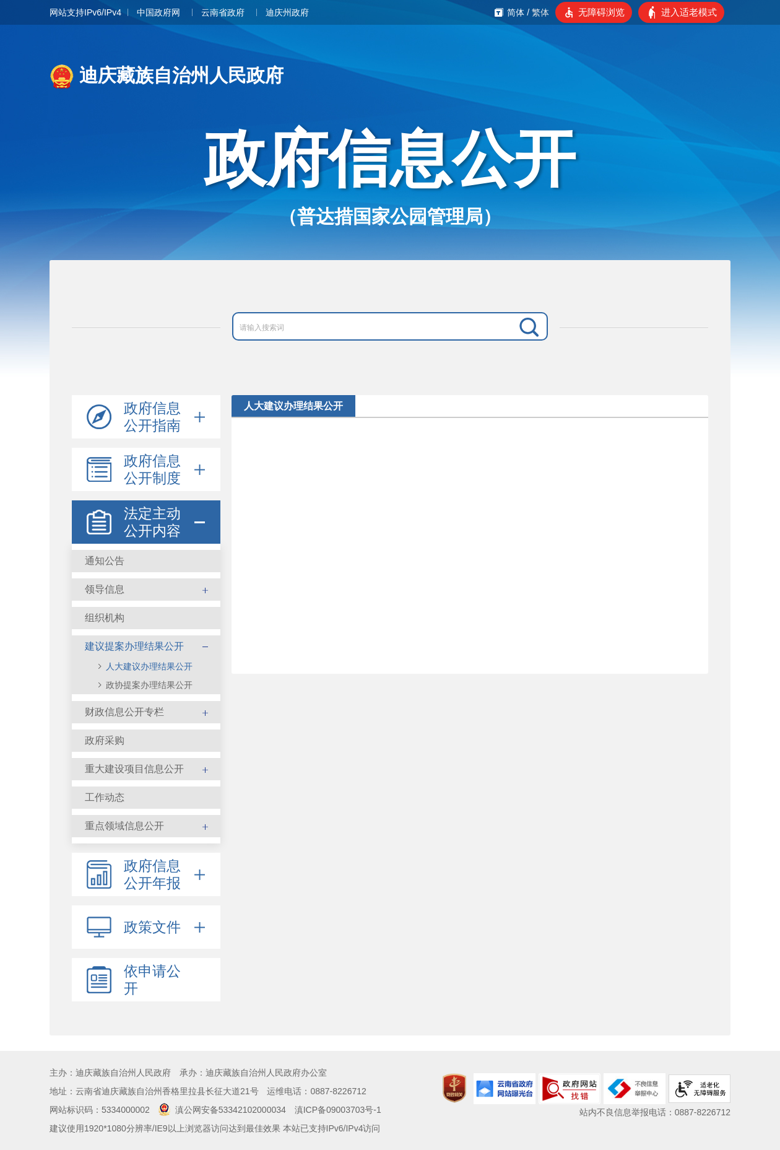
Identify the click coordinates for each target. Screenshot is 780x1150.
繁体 (540, 12)
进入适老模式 (689, 12)
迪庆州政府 (287, 12)
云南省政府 (223, 12)
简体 (515, 12)
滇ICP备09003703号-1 (338, 1110)
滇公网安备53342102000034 (222, 1110)
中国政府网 (158, 12)
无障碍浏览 (601, 12)
